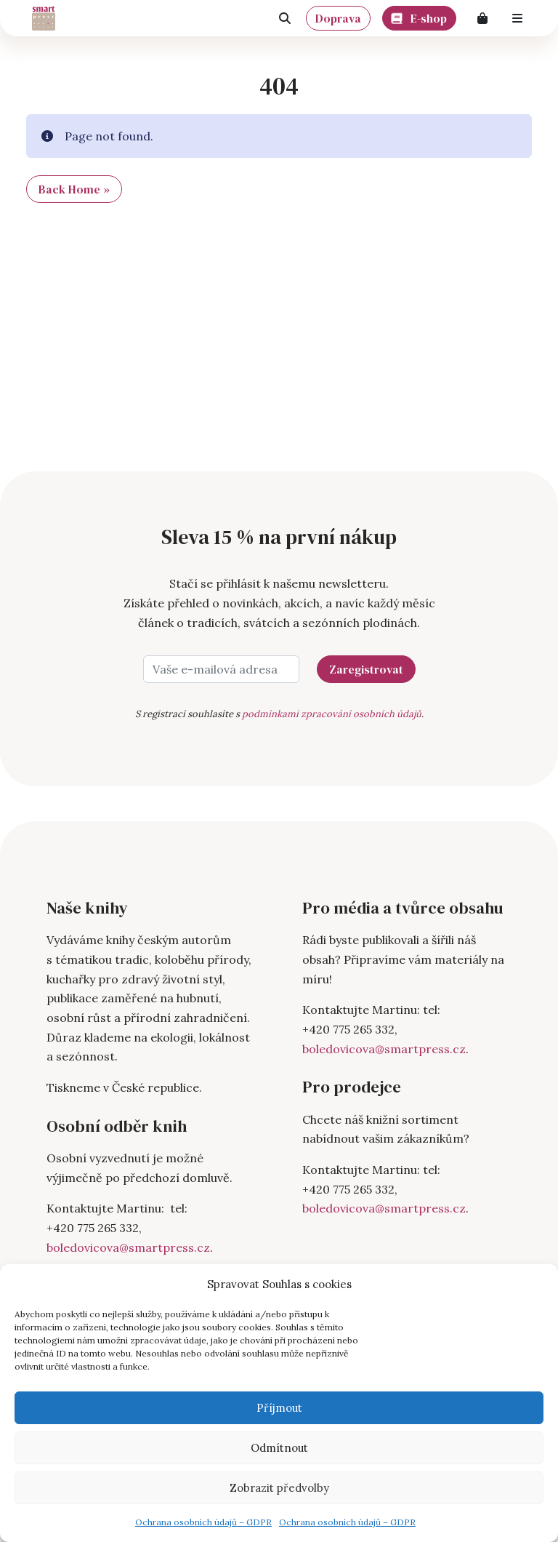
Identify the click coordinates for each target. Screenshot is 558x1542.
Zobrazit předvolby (279, 1488)
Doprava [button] (338, 18)
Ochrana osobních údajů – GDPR (203, 1522)
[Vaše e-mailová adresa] (221, 669)
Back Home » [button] (74, 189)
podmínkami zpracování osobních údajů (331, 714)
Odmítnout (279, 1448)
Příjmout (279, 1408)
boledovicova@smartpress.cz (128, 1247)
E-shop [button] (419, 16)
